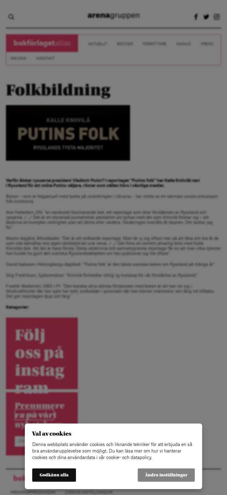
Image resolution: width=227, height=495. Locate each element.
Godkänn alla (54, 475)
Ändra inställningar (166, 475)
